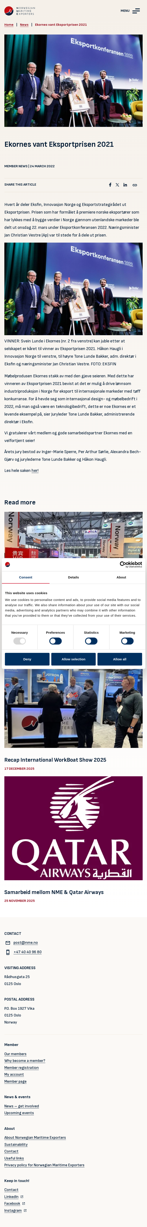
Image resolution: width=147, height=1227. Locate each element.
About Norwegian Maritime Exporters (35, 1137)
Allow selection (73, 659)
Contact (11, 1151)
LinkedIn (11, 1196)
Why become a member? (24, 1060)
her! (35, 470)
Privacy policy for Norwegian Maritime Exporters (44, 1165)
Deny (27, 659)
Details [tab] (73, 577)
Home (9, 25)
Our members (15, 1054)
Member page (15, 1081)
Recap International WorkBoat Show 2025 (55, 760)
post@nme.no (21, 942)
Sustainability (16, 1144)
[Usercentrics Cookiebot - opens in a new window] (123, 564)
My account (14, 1074)
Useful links (14, 1158)
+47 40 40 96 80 (23, 952)
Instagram (13, 1210)
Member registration (21, 1067)
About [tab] (121, 577)
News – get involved (21, 1106)
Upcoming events (19, 1113)
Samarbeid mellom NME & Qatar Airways (54, 892)
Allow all (119, 659)
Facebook (12, 1203)
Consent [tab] (25, 577)
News (24, 25)
